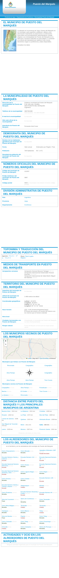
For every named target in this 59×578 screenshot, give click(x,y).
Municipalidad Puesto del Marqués (44, 17)
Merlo (22, 425)
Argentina (27, 197)
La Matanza (24, 411)
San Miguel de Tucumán (10, 424)
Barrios (4, 391)
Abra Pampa (11, 373)
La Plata (23, 415)
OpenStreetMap (44, 358)
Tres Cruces (48, 380)
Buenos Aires (6, 411)
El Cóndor (24, 391)
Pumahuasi (43, 387)
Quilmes (23, 419)
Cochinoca (27, 205)
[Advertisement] (29, 74)
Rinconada (10, 365)
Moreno (23, 429)
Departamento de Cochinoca (25, 17)
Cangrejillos (29, 365)
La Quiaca (5, 395)
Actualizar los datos (23, 45)
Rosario (4, 415)
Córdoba (42, 411)
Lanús (4, 429)
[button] (5, 341)
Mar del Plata (43, 415)
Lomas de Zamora (8, 418)
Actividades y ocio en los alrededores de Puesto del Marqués (23, 538)
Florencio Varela (44, 429)
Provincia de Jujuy (10, 17)
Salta (41, 425)
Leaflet (28, 358)
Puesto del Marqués (44, 4)
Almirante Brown (44, 419)
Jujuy (26, 201)
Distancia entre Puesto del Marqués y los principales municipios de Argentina (23, 404)
